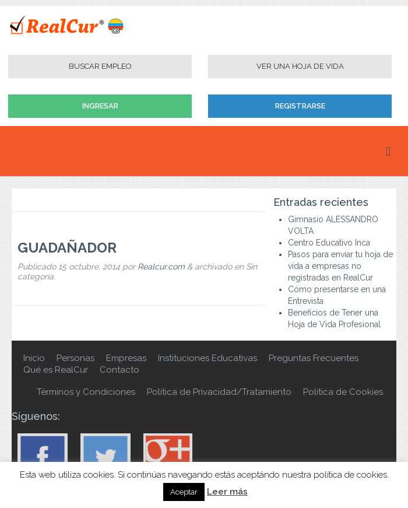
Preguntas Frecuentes (313, 358)
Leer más (227, 491)
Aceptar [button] (184, 492)
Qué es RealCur (55, 370)
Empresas (126, 358)
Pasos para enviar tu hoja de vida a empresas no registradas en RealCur (340, 266)
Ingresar (100, 105)
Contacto (119, 370)
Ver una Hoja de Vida (300, 66)
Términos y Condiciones (86, 392)
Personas (75, 358)
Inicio (34, 358)
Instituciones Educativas (207, 358)
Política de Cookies (343, 392)
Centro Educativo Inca (329, 242)
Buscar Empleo (100, 66)
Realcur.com (161, 266)
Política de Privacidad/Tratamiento (219, 392)
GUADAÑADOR (67, 247)
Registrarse (300, 105)
